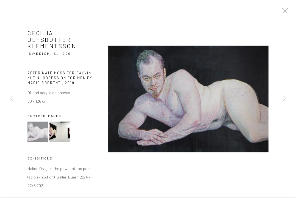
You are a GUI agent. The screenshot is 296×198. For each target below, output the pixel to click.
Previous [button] (12, 99)
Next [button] (284, 99)
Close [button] (284, 12)
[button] (37, 132)
